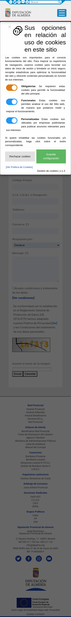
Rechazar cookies (19, 156)
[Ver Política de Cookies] (19, 167)
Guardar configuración (51, 156)
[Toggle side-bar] (61, 13)
